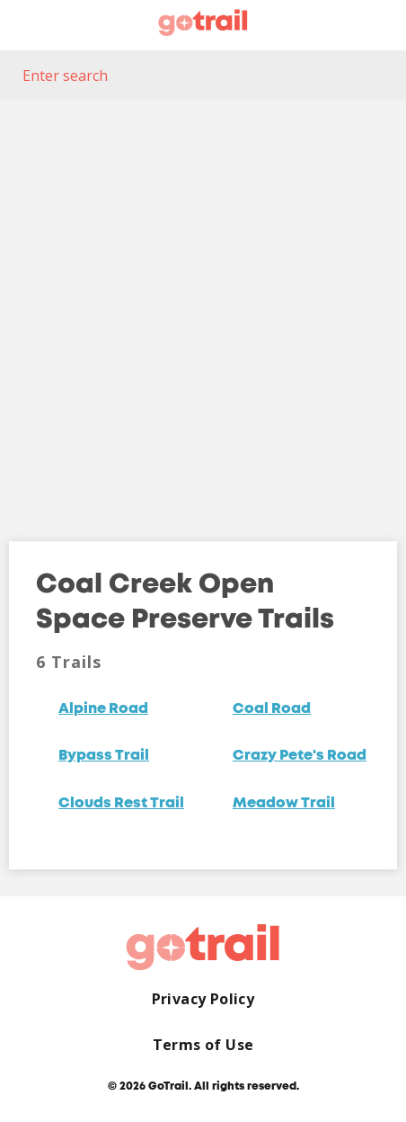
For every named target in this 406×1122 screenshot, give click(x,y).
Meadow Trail (284, 804)
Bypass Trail (103, 756)
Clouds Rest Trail (121, 804)
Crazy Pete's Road (299, 756)
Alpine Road (103, 709)
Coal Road (272, 709)
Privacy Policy (203, 999)
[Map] (203, 307)
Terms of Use (203, 1045)
